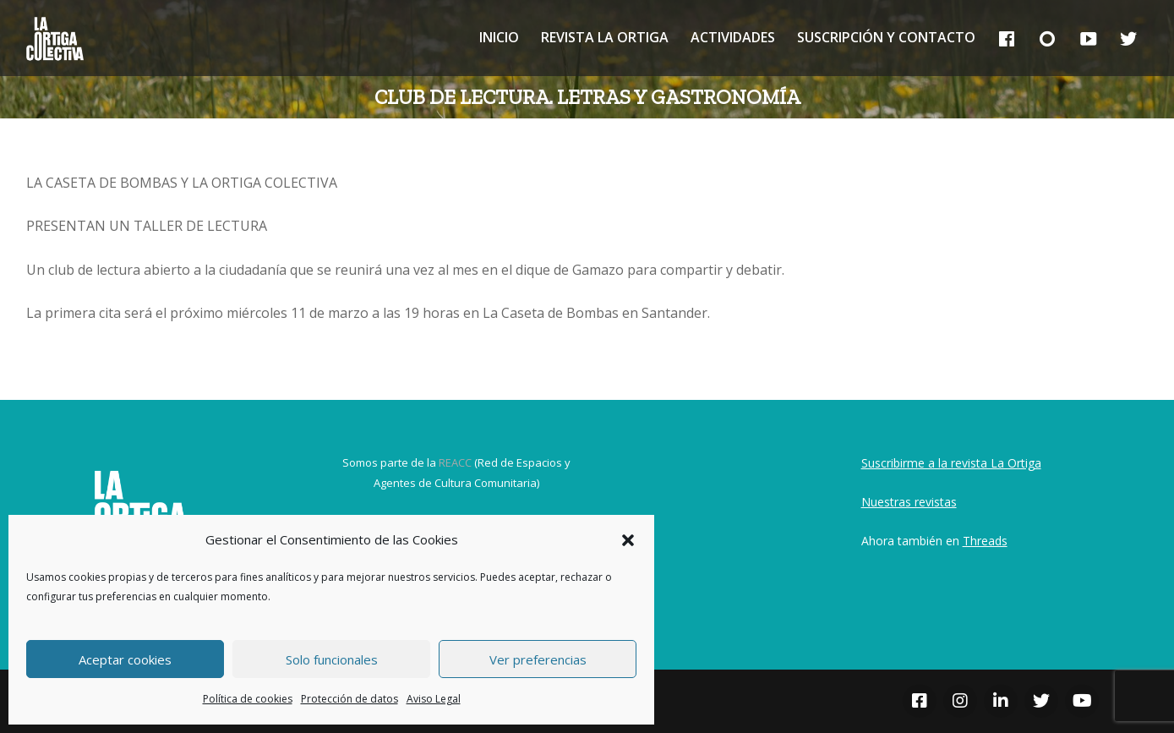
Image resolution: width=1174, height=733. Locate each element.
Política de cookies (247, 699)
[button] (628, 540)
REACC (455, 462)
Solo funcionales (332, 659)
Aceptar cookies (125, 659)
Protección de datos (349, 699)
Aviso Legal (434, 699)
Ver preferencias (538, 659)
